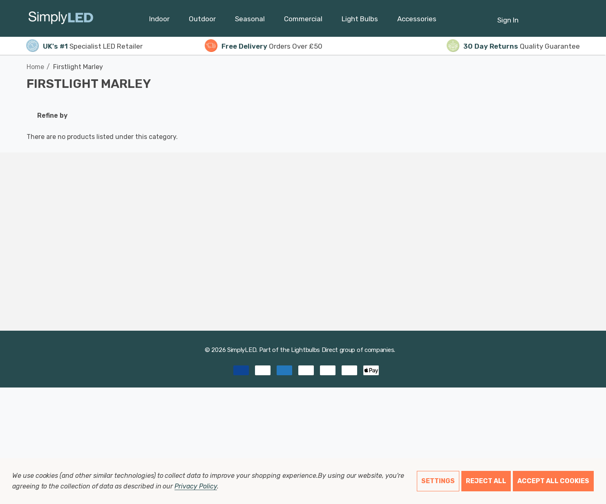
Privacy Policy (195, 486)
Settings (438, 481)
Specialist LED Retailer (84, 46)
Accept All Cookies (553, 481)
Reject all (486, 481)
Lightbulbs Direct (314, 350)
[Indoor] (159, 21)
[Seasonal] (250, 21)
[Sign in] (507, 16)
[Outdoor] (202, 21)
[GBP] (574, 18)
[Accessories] (416, 21)
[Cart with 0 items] (553, 16)
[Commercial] (303, 21)
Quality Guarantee (513, 46)
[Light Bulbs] (360, 21)
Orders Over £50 (263, 46)
